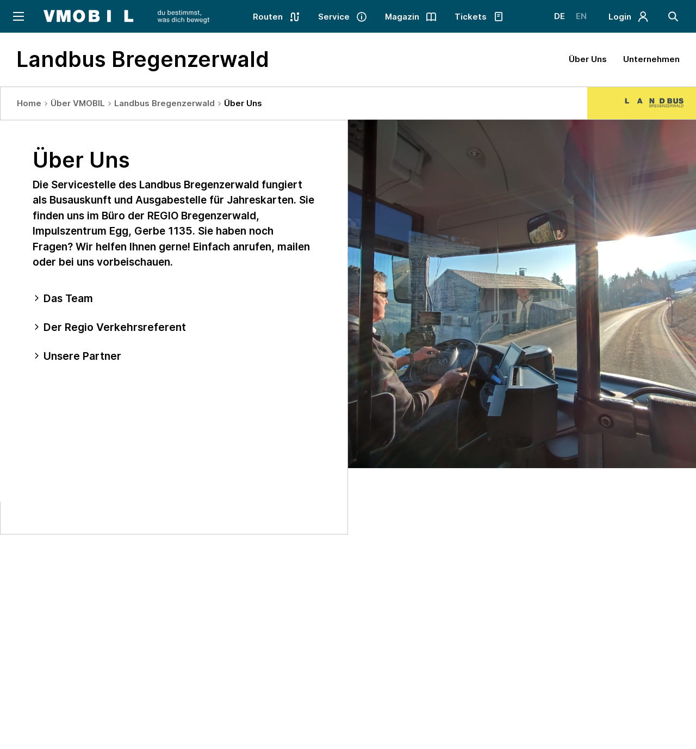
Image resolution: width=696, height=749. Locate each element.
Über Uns (588, 59)
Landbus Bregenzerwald (164, 103)
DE (559, 16)
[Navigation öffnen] (17, 16)
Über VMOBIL (78, 103)
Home (29, 103)
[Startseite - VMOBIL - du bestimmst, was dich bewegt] (126, 16)
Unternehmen (651, 59)
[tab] (174, 298)
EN (581, 16)
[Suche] (673, 16)
